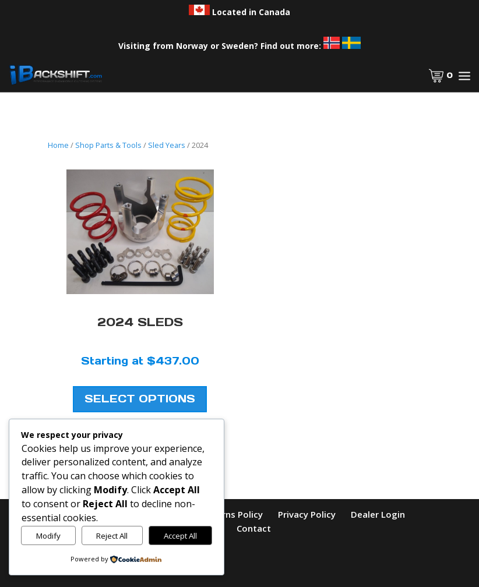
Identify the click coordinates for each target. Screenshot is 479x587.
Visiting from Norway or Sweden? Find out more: (239, 45)
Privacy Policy (307, 514)
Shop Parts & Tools (108, 145)
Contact (254, 528)
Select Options (139, 399)
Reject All (112, 536)
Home (58, 145)
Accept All (180, 536)
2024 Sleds (140, 322)
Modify (48, 536)
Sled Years (166, 145)
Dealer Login (378, 514)
